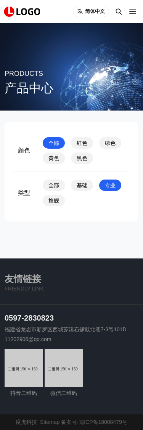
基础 (82, 185)
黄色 (53, 158)
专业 (110, 185)
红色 (82, 143)
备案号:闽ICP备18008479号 (94, 422)
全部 (53, 143)
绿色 (110, 143)
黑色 (82, 158)
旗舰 (53, 200)
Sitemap (49, 422)
